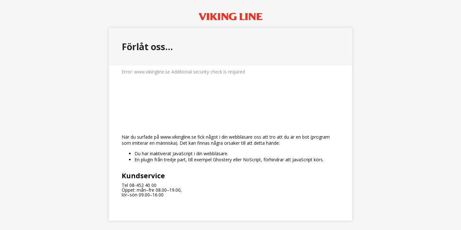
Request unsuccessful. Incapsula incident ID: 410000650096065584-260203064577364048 (230, 115)
